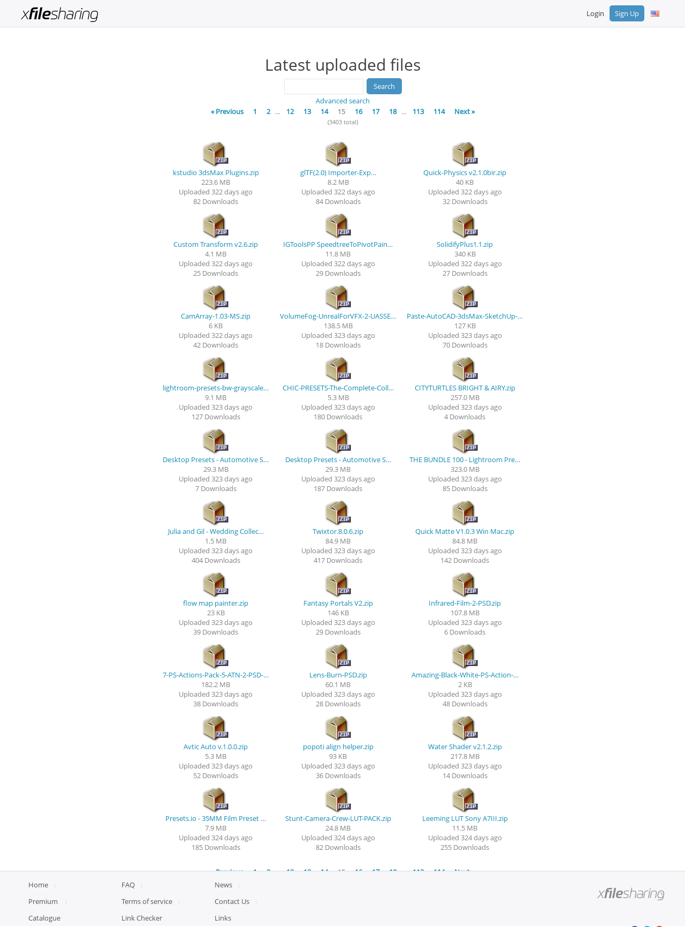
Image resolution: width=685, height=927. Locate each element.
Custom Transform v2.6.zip (215, 244)
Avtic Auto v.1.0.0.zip (216, 746)
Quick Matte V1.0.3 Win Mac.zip (464, 531)
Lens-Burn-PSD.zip (338, 675)
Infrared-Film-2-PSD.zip (465, 603)
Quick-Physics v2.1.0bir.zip (464, 172)
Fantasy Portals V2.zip (338, 603)
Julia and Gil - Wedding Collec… (216, 531)
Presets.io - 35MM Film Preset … (215, 818)
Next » (464, 111)
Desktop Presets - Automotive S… (216, 459)
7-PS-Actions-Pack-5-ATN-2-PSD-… (216, 675)
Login (595, 13)
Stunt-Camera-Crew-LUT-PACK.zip (338, 818)
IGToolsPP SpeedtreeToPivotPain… (338, 244)
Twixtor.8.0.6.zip (338, 531)
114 (439, 111)
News (223, 911)
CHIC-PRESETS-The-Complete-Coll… (338, 388)
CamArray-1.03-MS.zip (215, 316)
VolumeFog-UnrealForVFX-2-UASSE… (338, 316)
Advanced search (343, 100)
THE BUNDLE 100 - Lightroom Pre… (464, 459)
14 (324, 111)
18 (393, 111)
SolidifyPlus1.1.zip (465, 244)
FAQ (128, 911)
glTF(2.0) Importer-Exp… (338, 172)
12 (290, 111)
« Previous (227, 111)
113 (418, 111)
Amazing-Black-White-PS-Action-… (465, 675)
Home (38, 911)
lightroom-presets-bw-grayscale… (216, 388)
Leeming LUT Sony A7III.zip (465, 818)
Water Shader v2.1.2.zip (465, 746)
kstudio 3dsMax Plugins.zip (216, 172)
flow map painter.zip (215, 603)
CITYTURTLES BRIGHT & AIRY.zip (465, 388)
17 (375, 111)
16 (358, 111)
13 (307, 111)
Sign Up (627, 13)
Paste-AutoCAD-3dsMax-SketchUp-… (465, 316)
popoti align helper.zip (338, 746)
